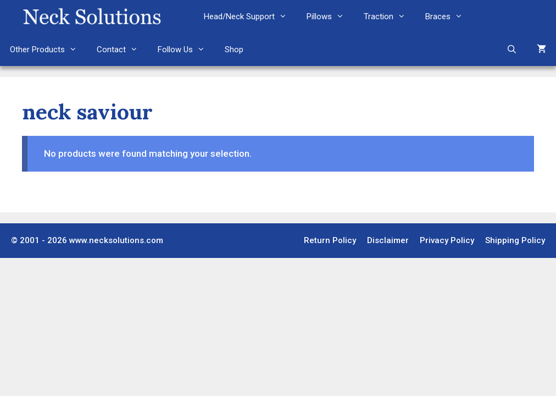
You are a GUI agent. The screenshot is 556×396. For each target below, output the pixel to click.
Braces (448, 16)
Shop (234, 49)
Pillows (330, 16)
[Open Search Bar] (512, 49)
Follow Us (186, 49)
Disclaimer (388, 240)
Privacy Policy (447, 240)
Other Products (48, 49)
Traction (389, 16)
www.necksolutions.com (116, 240)
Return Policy (330, 240)
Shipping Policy (515, 240)
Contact (122, 49)
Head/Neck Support (250, 16)
